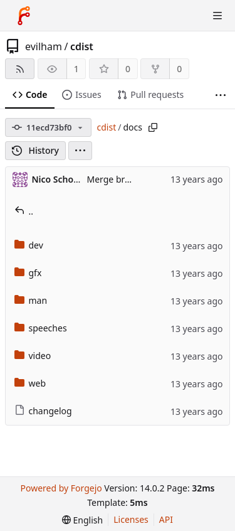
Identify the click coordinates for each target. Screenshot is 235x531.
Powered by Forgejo (61, 488)
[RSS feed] (19, 68)
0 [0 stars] (127, 69)
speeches (40, 328)
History (35, 150)
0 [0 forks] (179, 69)
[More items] (220, 95)
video (32, 356)
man (31, 300)
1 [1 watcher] (76, 69)
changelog (43, 411)
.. (24, 211)
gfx (28, 273)
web (30, 383)
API (166, 519)
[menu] (80, 150)
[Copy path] (153, 127)
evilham (43, 46)
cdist (81, 46)
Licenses (131, 519)
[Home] (23, 15)
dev (28, 245)
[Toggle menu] (217, 15)
